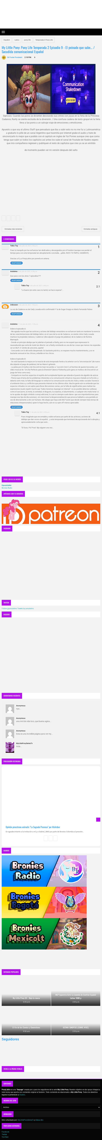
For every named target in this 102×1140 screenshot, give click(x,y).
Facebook (5, 1132)
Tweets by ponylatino (25, 609)
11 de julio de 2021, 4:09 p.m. (40, 412)
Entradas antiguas (91, 229)
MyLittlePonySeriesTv (24, 743)
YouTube (5, 1137)
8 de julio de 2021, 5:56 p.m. (28, 246)
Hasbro (22, 1095)
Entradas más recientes (13, 229)
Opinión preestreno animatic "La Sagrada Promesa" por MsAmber (33, 827)
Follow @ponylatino (9, 609)
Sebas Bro (39, 1120)
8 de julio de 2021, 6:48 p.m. (39, 286)
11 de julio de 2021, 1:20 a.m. (28, 324)
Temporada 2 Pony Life (44, 40)
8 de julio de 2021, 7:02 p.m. (28, 305)
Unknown (14, 305)
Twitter (4, 1134)
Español (7, 40)
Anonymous (20, 706)
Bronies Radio (7, 488)
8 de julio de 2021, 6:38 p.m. (28, 271)
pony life (27, 40)
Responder (17, 263)
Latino (17, 40)
